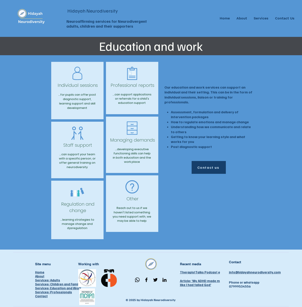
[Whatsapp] (137, 280)
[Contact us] (209, 167)
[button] (261, 18)
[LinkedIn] (164, 280)
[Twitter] (155, 280)
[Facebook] (146, 280)
